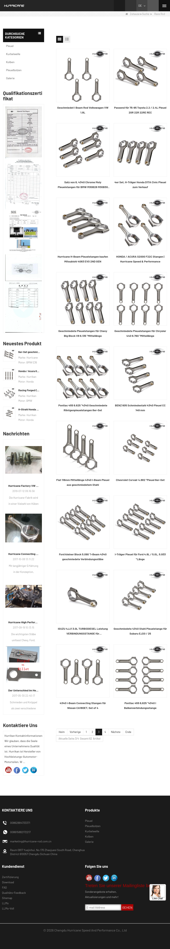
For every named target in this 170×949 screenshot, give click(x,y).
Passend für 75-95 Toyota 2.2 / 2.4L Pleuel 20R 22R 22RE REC (140, 110)
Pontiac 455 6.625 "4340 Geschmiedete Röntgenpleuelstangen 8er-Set (82, 408)
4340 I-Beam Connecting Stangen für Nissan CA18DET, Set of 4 (83, 705)
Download (8, 882)
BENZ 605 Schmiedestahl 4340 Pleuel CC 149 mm (140, 408)
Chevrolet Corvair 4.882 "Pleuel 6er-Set (140, 480)
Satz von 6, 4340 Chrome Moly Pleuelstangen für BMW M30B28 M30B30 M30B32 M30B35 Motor (83, 184)
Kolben (10, 62)
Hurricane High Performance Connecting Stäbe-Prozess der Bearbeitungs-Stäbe (23, 622)
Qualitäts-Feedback (14, 892)
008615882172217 (20, 832)
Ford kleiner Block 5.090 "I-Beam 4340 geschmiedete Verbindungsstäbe (83, 557)
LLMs (5, 903)
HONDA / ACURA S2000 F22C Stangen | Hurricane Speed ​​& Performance (140, 259)
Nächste (115, 732)
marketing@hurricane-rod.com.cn (30, 841)
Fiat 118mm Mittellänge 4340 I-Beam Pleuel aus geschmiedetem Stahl (82, 482)
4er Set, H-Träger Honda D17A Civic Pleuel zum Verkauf (140, 184)
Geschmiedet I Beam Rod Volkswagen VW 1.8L (82, 110)
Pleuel (9, 46)
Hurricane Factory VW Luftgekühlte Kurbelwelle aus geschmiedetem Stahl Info (23, 485)
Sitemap (7, 898)
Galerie (10, 78)
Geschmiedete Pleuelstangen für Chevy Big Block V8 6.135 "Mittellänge (82, 333)
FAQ (4, 887)
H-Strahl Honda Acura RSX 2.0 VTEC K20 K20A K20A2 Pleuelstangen (29, 409)
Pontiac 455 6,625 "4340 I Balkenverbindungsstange (140, 705)
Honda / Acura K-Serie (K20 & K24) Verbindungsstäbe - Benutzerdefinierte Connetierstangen (29, 371)
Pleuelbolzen (14, 70)
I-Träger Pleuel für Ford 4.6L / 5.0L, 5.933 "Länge (140, 557)
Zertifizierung (10, 877)
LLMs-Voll (8, 908)
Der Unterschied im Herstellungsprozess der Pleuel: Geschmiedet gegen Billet (23, 690)
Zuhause (132, 14)
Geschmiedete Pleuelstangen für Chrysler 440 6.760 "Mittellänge (140, 333)
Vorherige (75, 732)
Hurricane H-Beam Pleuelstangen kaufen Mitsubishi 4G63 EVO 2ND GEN (83, 259)
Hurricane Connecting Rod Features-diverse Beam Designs (23, 554)
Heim (62, 732)
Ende (128, 732)
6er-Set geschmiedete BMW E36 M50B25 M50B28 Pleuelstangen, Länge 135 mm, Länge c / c (29, 352)
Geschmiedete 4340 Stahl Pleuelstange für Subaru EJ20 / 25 (140, 631)
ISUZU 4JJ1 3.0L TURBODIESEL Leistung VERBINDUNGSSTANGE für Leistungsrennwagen (83, 631)
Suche (145, 14)
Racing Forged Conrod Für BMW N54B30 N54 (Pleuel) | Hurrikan (29, 390)
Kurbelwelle (13, 54)
